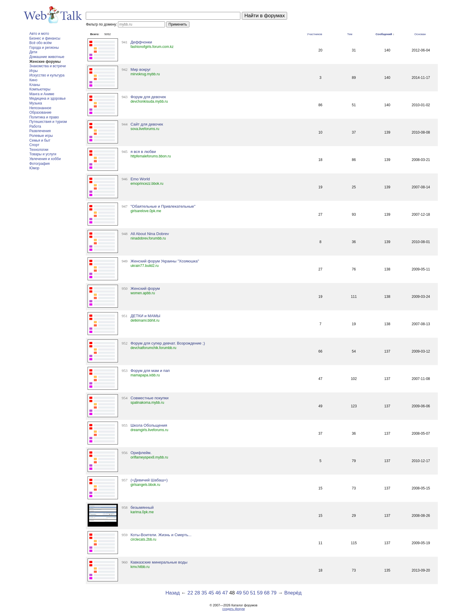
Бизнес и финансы (44, 38)
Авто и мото (39, 34)
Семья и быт (39, 140)
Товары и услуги (42, 154)
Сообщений (384, 34)
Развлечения (40, 131)
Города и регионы (44, 48)
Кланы (34, 85)
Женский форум (145, 288)
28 (197, 593)
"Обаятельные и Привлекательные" (162, 206)
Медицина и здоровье (47, 98)
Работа (35, 126)
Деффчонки (141, 42)
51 (253, 593)
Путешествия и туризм (48, 122)
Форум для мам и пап (150, 370)
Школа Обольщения (148, 425)
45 (211, 593)
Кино (33, 80)
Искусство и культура (46, 75)
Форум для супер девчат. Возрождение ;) (167, 343)
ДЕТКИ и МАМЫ (145, 316)
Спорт (34, 145)
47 (225, 593)
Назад (172, 593)
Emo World (140, 179)
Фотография (39, 164)
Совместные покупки (149, 398)
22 (190, 593)
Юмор (34, 168)
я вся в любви (143, 151)
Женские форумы (44, 62)
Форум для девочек (148, 97)
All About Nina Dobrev (149, 233)
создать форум (233, 609)
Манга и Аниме (41, 94)
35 (204, 593)
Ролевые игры (41, 136)
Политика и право (44, 117)
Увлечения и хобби (44, 159)
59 (260, 593)
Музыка (35, 103)
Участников (314, 34)
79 (274, 593)
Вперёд (293, 593)
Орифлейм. (141, 452)
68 (267, 593)
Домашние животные (46, 57)
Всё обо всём (40, 43)
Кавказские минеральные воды (158, 562)
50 (246, 593)
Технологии (38, 150)
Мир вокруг (140, 69)
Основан (420, 34)
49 (239, 593)
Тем (349, 34)
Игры (33, 71)
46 (218, 593)
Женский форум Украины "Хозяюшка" (164, 261)
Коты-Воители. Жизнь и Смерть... (161, 535)
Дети (33, 52)
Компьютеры (39, 89)
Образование (40, 112)
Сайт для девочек (146, 124)
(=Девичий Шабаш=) (149, 480)
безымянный (142, 507)
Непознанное (40, 108)
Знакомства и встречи (47, 66)
